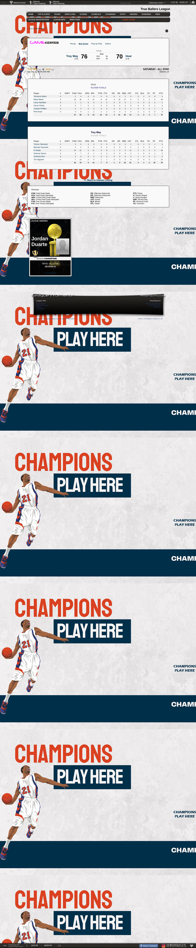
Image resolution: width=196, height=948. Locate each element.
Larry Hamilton (40, 102)
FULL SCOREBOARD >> (37, 28)
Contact (38, 307)
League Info (41, 301)
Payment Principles (42, 305)
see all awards (50, 273)
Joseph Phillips (40, 108)
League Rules (40, 304)
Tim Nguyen (39, 159)
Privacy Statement (145, 319)
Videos (108, 44)
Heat (48, 69)
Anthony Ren (39, 156)
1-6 (39, 70)
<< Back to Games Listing (98, 180)
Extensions (157, 307)
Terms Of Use (158, 319)
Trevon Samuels (41, 144)
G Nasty (37, 150)
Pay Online (39, 310)
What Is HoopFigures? (153, 304)
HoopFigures (155, 301)
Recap (73, 44)
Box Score (83, 44)
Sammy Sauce (40, 153)
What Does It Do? (155, 305)
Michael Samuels (41, 147)
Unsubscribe (40, 308)
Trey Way (33, 69)
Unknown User (156, 3)
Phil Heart (38, 112)
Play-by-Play (96, 44)
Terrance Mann (40, 96)
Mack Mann (39, 99)
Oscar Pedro (39, 105)
